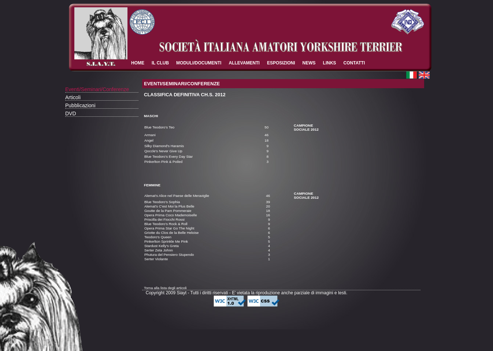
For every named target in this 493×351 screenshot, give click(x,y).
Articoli (73, 97)
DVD (70, 113)
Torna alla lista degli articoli (165, 288)
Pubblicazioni (80, 105)
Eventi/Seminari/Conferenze (97, 89)
